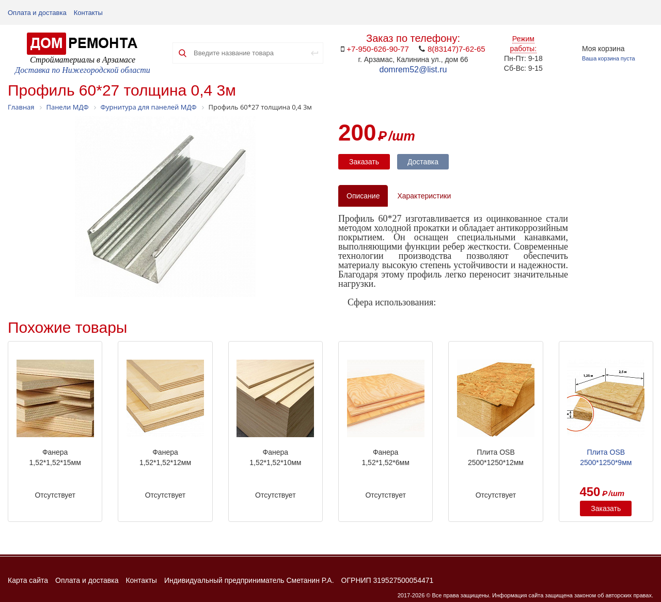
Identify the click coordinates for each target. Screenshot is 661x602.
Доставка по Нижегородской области (82, 70)
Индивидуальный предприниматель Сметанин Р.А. (249, 580)
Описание (363, 196)
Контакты (88, 13)
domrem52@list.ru (413, 69)
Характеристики (424, 196)
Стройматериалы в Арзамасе (82, 59)
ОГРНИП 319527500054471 (387, 580)
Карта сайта (28, 580)
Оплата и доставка (37, 13)
